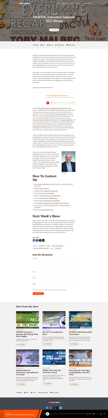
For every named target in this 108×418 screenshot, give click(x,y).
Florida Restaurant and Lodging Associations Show (52, 108)
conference (41, 245)
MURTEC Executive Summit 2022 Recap (20, 415)
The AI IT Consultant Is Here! (52, 333)
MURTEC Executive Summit (58, 114)
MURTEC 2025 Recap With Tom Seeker (80, 333)
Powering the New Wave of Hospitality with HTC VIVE (79, 372)
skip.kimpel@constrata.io (46, 210)
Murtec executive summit (57, 245)
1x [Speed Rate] (97, 413)
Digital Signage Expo (67, 120)
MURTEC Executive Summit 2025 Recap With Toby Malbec (27, 334)
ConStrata (35, 154)
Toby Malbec (41, 141)
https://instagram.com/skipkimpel (49, 191)
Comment (35, 258)
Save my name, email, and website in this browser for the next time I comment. (50, 289)
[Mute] (94, 414)
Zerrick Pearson (37, 126)
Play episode (54, 30)
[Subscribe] (100, 414)
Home (57, 3)
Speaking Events (87, 3)
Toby (53, 152)
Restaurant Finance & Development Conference (45, 120)
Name (34, 271)
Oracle (61, 224)
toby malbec (58, 248)
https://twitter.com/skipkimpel (46, 193)
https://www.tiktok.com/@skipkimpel (47, 198)
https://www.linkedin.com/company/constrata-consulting (53, 203)
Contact (78, 3)
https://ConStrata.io (44, 188)
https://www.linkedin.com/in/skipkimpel (49, 200)
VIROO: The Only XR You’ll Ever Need (51, 371)
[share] (104, 414)
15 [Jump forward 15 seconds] (51, 413)
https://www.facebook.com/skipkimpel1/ (50, 196)
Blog (72, 3)
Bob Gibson (38, 137)
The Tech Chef (54, 14)
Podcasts (64, 3)
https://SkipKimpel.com (45, 184)
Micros (56, 224)
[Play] (47, 414)
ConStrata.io (37, 207)
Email (34, 277)
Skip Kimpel (49, 26)
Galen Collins (44, 126)
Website (34, 283)
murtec (48, 245)
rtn (52, 248)
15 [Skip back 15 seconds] (44, 413)
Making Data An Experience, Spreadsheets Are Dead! (27, 372)
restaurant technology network (41, 248)
